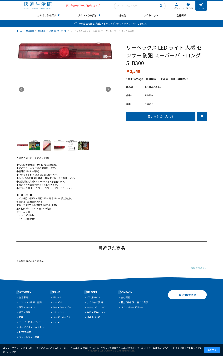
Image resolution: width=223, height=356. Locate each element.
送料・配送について (97, 312)
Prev (21, 89)
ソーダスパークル (62, 317)
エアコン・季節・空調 (30, 302)
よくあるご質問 (95, 302)
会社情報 (181, 15)
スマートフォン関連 (29, 337)
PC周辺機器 (25, 332)
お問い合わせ (189, 294)
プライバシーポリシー (132, 307)
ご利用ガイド (93, 297)
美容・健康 (24, 312)
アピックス (58, 312)
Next (108, 89)
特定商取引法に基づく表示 (134, 302)
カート (201, 8)
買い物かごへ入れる (161, 116)
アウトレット (151, 15)
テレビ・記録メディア (30, 322)
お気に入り (188, 8)
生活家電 (23, 297)
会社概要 (125, 297)
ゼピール (57, 297)
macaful (57, 302)
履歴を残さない (199, 267)
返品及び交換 (93, 317)
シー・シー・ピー (62, 307)
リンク (12, 351)
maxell (56, 322)
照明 (21, 317)
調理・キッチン (27, 307)
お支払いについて (96, 307)
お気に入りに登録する (202, 116)
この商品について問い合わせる (166, 127)
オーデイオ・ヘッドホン (31, 327)
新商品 (122, 15)
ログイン (176, 8)
